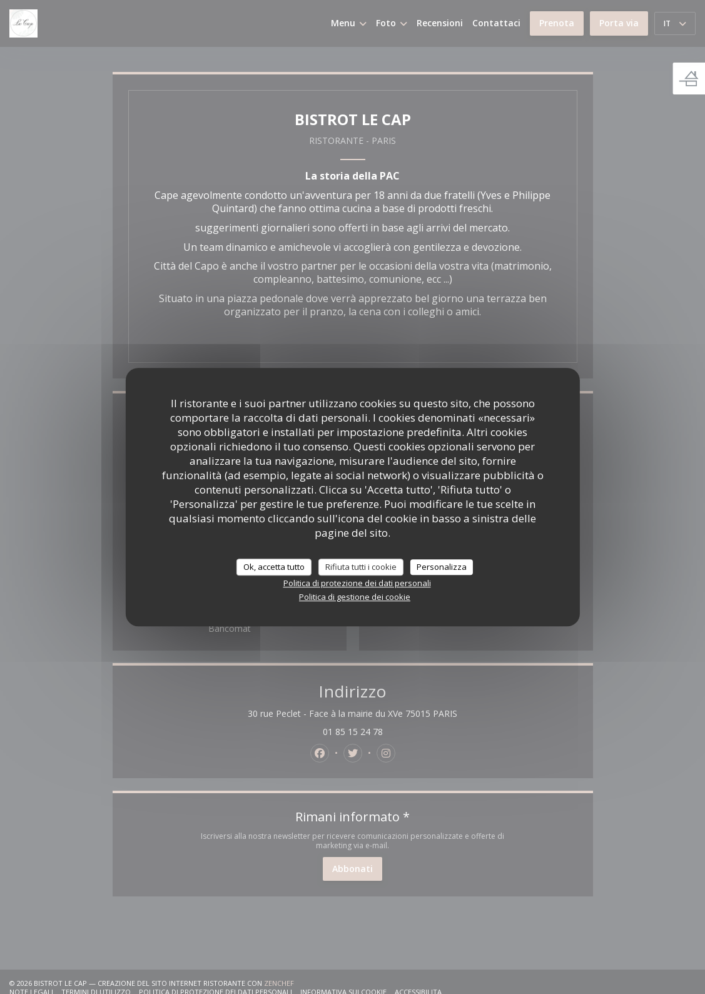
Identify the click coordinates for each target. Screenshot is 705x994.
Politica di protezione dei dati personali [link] (357, 583)
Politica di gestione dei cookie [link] (354, 596)
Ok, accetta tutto (274, 566)
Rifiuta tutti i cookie (361, 566)
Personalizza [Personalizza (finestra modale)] (442, 566)
